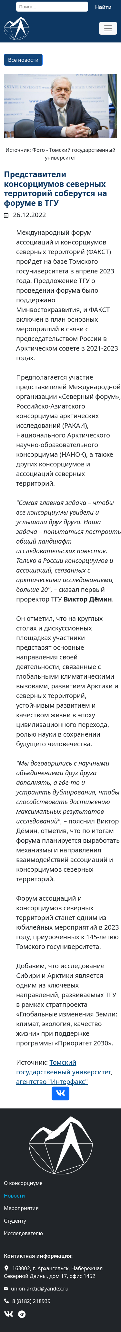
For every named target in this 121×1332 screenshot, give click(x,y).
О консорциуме (23, 1183)
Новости (14, 1195)
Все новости (23, 59)
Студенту (15, 1220)
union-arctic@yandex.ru (39, 1288)
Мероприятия (21, 1208)
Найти (103, 7)
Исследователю (23, 1233)
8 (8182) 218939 (31, 1301)
